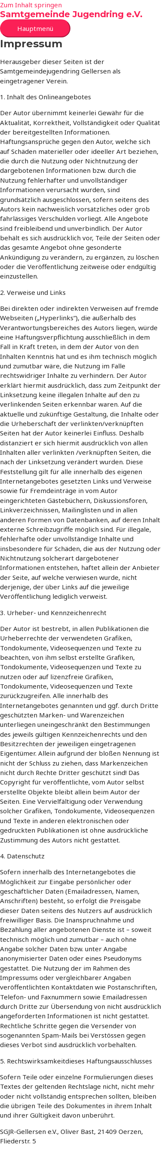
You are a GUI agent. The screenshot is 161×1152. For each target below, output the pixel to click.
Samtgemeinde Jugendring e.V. (71, 14)
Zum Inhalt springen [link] (31, 4)
